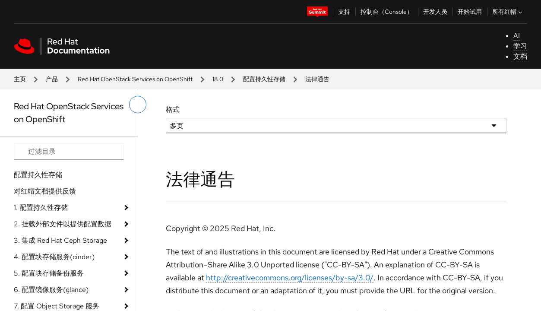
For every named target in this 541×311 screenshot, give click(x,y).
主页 (20, 79)
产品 (52, 79)
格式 (173, 109)
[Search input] (69, 151)
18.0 (217, 79)
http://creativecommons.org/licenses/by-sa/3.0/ (289, 277)
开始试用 (470, 12)
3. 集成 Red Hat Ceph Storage (60, 240)
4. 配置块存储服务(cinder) (54, 256)
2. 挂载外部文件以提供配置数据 (62, 223)
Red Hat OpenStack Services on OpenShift (135, 79)
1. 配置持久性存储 (41, 207)
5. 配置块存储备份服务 (49, 273)
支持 (344, 12)
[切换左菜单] (137, 104)
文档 (520, 56)
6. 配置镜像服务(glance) (51, 289)
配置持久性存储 (264, 79)
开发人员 (435, 12)
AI (516, 35)
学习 (520, 46)
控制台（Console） (387, 12)
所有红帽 (508, 12)
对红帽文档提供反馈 (45, 191)
